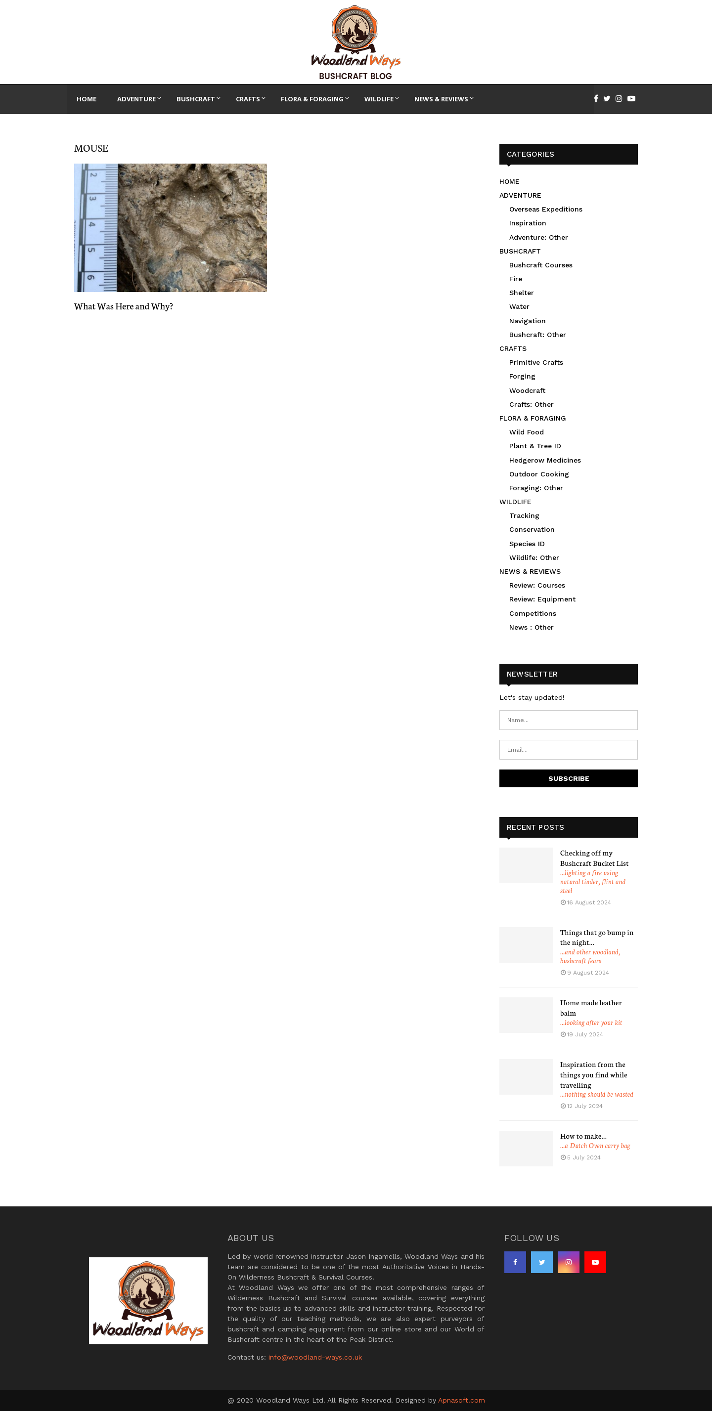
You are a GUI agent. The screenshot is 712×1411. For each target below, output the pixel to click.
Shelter (521, 293)
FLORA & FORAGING (532, 418)
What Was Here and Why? (123, 305)
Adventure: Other (538, 237)
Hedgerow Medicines (545, 460)
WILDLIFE (515, 502)
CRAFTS (513, 348)
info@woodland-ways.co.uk (315, 1357)
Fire (515, 279)
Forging (522, 376)
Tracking (524, 515)
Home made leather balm (591, 1007)
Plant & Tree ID (535, 446)
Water (519, 306)
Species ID (527, 544)
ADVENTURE (520, 195)
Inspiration (527, 223)
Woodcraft (527, 390)
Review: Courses (537, 585)
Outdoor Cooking (539, 474)
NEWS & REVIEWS (530, 571)
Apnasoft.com (461, 1400)
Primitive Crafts (536, 362)
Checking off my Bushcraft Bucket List (594, 858)
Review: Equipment (542, 599)
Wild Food (526, 432)
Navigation (527, 321)
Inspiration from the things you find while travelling (593, 1074)
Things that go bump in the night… (597, 937)
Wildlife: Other (534, 557)
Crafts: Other (531, 404)
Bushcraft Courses (541, 265)
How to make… (583, 1136)
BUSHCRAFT (520, 251)
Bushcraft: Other (537, 335)
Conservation (532, 529)
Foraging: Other (536, 488)
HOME (509, 181)
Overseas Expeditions (545, 209)
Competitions (532, 613)
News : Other (531, 627)
